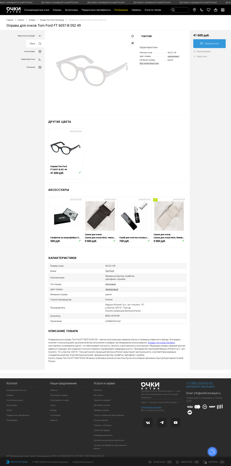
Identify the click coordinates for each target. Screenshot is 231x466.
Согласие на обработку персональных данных (110, 446)
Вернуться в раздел (29, 35)
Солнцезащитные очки (16, 390)
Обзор (35, 43)
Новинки (54, 390)
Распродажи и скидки (59, 400)
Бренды (53, 410)
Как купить (98, 395)
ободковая (110, 284)
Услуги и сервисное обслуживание (109, 415)
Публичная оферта (102, 430)
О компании (55, 415)
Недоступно (200, 56)
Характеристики (31, 59)
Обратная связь (17, 462)
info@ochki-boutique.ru (207, 393)
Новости (53, 420)
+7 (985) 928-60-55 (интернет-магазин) (50, 462)
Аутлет (9, 410)
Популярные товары (59, 395)
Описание (34, 67)
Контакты (98, 390)
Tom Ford (109, 271)
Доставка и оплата (102, 405)
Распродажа (11, 420)
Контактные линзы (14, 400)
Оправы (9, 395)
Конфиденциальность (103, 435)
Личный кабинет (101, 420)
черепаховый (173, 56)
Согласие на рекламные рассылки (109, 440)
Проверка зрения (101, 410)
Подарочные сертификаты (96, 10)
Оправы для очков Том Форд (161, 342)
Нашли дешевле (202, 51)
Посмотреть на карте (151, 407)
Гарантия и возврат (102, 400)
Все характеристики (149, 63)
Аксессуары (32, 51)
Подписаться (209, 43)
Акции (52, 405)
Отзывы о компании (103, 425)
